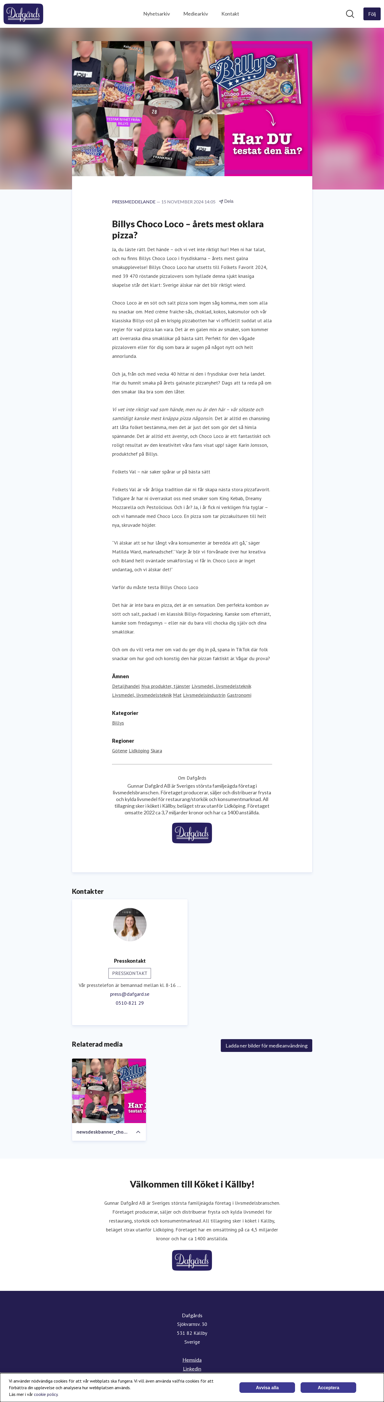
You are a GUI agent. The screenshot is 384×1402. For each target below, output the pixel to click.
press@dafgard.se (129, 994)
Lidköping (139, 750)
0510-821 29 (130, 1003)
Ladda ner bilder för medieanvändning (267, 1045)
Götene (119, 750)
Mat (177, 695)
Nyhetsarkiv (156, 14)
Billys (118, 723)
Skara (156, 750)
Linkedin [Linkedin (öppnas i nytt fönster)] (192, 1369)
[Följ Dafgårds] (372, 14)
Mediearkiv (195, 14)
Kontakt (230, 14)
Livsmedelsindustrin (204, 695)
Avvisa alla (267, 1387)
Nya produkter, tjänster (165, 686)
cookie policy (46, 1394)
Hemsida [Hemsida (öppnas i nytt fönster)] (192, 1360)
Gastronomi (239, 695)
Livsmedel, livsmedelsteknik (221, 686)
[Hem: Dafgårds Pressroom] (23, 13)
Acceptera (328, 1387)
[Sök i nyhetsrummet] (350, 13)
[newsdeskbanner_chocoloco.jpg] (109, 1091)
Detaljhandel (126, 686)
